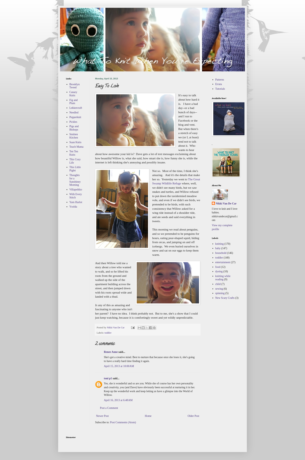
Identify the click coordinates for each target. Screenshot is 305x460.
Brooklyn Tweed (74, 86)
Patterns (219, 79)
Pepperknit (75, 117)
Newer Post (102, 415)
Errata (218, 84)
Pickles (73, 121)
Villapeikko (75, 189)
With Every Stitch (75, 196)
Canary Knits (73, 94)
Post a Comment (109, 408)
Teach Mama (76, 146)
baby (218, 248)
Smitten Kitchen (73, 136)
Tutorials (220, 88)
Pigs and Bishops (74, 128)
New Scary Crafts (225, 297)
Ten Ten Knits (73, 153)
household (221, 252)
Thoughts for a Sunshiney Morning (75, 180)
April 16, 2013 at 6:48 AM (118, 400)
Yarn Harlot (75, 202)
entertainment (222, 262)
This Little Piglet (75, 169)
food (217, 266)
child (218, 284)
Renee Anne (111, 351)
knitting (219, 243)
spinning (220, 293)
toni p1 (108, 378)
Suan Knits (75, 142)
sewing (219, 288)
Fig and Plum (73, 102)
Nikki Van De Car (226, 203)
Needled (74, 112)
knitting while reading (223, 278)
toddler (107, 332)
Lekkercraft (75, 107)
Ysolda (73, 206)
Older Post (193, 415)
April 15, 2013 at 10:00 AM (119, 366)
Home (148, 415)
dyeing (219, 271)
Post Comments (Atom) (123, 422)
